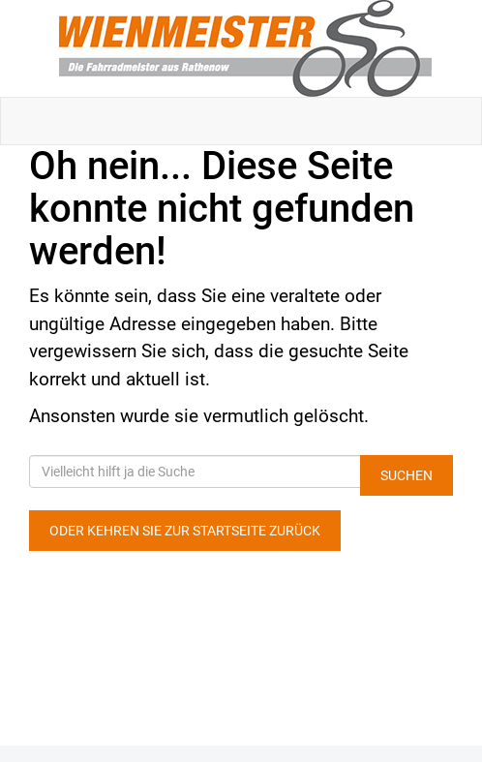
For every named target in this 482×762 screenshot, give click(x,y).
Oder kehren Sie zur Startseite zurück (184, 530)
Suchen (406, 475)
